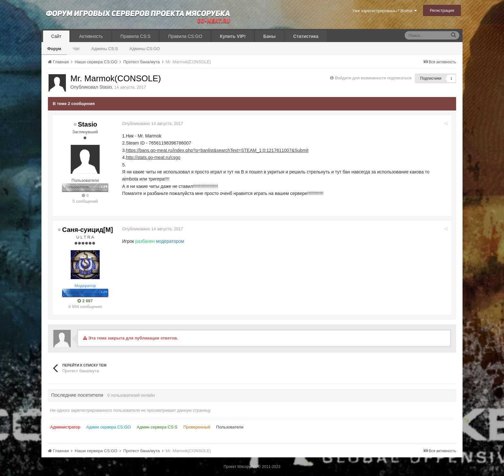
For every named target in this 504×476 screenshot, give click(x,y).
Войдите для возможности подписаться (373, 77)
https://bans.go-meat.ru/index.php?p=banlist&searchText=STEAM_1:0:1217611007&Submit (217, 150)
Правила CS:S (135, 36)
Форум (54, 48)
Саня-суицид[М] (87, 229)
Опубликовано (152, 123)
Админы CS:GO (145, 48)
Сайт (56, 36)
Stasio (105, 87)
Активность (91, 36)
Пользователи (229, 427)
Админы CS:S (104, 48)
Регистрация (442, 10)
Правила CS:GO (185, 36)
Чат (76, 48)
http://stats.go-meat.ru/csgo (153, 157)
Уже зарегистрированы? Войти (384, 10)
